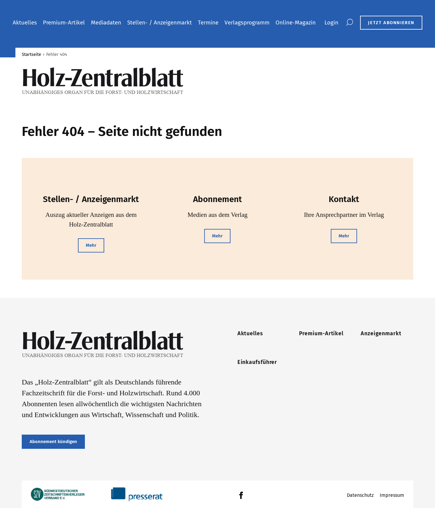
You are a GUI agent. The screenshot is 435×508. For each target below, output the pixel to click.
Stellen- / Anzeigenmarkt (159, 22)
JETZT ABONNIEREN (391, 22)
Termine (208, 22)
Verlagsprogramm (246, 22)
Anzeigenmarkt (381, 333)
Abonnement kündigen (53, 441)
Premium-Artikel (64, 22)
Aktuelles (25, 22)
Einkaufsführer (257, 362)
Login (331, 22)
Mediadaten (106, 22)
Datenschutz (360, 495)
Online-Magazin (296, 22)
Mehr (91, 245)
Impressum (392, 495)
